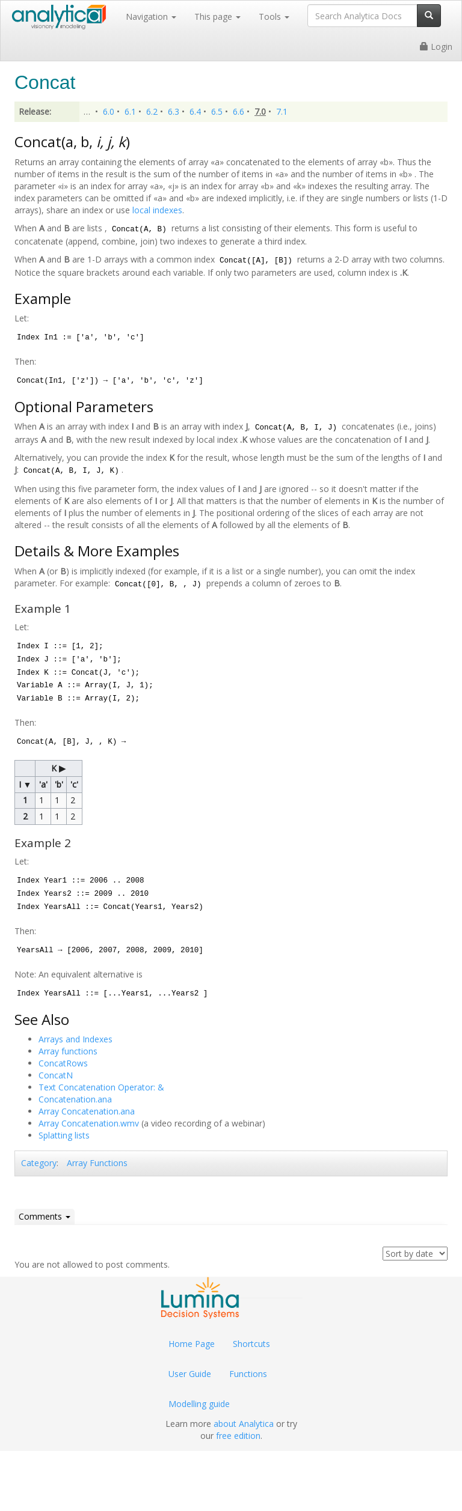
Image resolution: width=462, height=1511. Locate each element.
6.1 (130, 111)
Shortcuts (251, 1343)
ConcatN (55, 1075)
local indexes (157, 210)
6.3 (173, 111)
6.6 (238, 111)
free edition (238, 1435)
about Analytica (244, 1423)
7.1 (282, 111)
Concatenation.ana (75, 1099)
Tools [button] (274, 16)
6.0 (108, 111)
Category (39, 1163)
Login (436, 46)
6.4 (195, 111)
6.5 (217, 111)
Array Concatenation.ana (86, 1111)
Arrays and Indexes (75, 1039)
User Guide (189, 1373)
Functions (248, 1373)
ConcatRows (63, 1063)
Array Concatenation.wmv (88, 1123)
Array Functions (97, 1163)
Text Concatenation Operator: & (101, 1087)
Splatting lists (64, 1135)
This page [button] (217, 16)
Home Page (191, 1343)
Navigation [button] (151, 16)
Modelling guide (199, 1403)
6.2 (152, 111)
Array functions (67, 1051)
